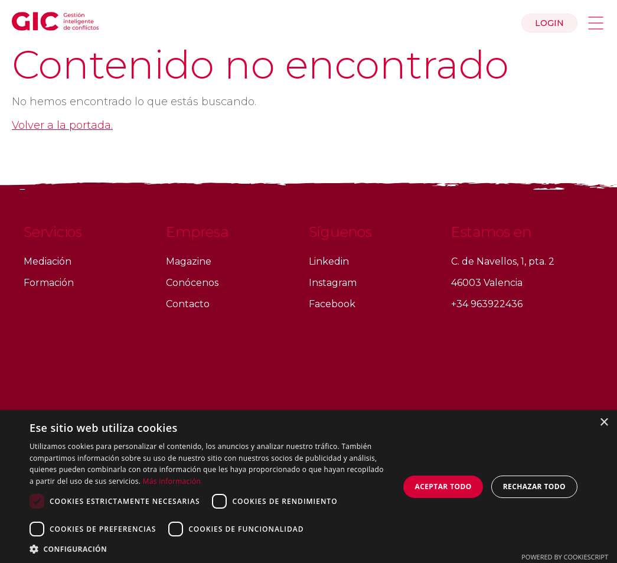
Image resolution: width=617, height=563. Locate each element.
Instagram (333, 282)
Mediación (47, 261)
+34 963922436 (487, 304)
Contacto (188, 304)
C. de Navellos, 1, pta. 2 (502, 261)
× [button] (603, 422)
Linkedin (329, 261)
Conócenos (192, 282)
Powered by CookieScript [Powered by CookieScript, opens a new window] (564, 556)
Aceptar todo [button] (443, 486)
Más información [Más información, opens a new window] (172, 481)
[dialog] (308, 486)
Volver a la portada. (62, 125)
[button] (209, 548)
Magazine (188, 261)
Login (549, 23)
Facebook (332, 304)
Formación (49, 282)
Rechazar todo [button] (534, 486)
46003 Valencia (487, 282)
